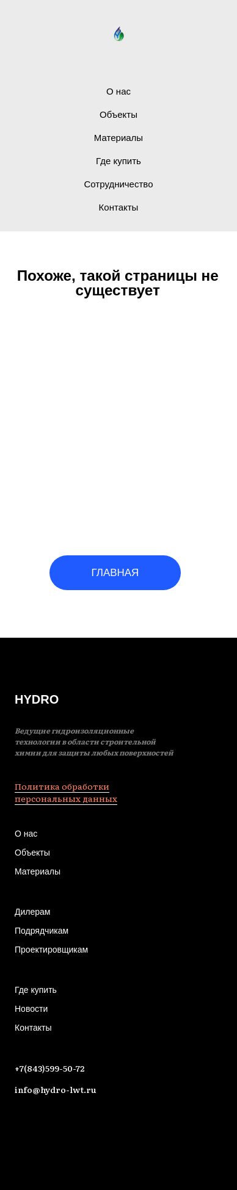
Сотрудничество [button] (118, 184)
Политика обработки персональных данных (66, 792)
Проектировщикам (51, 949)
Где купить (118, 161)
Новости (31, 1009)
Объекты (118, 114)
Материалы (118, 137)
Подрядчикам (41, 931)
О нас (118, 91)
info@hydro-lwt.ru (56, 1089)
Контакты (119, 207)
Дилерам (32, 912)
